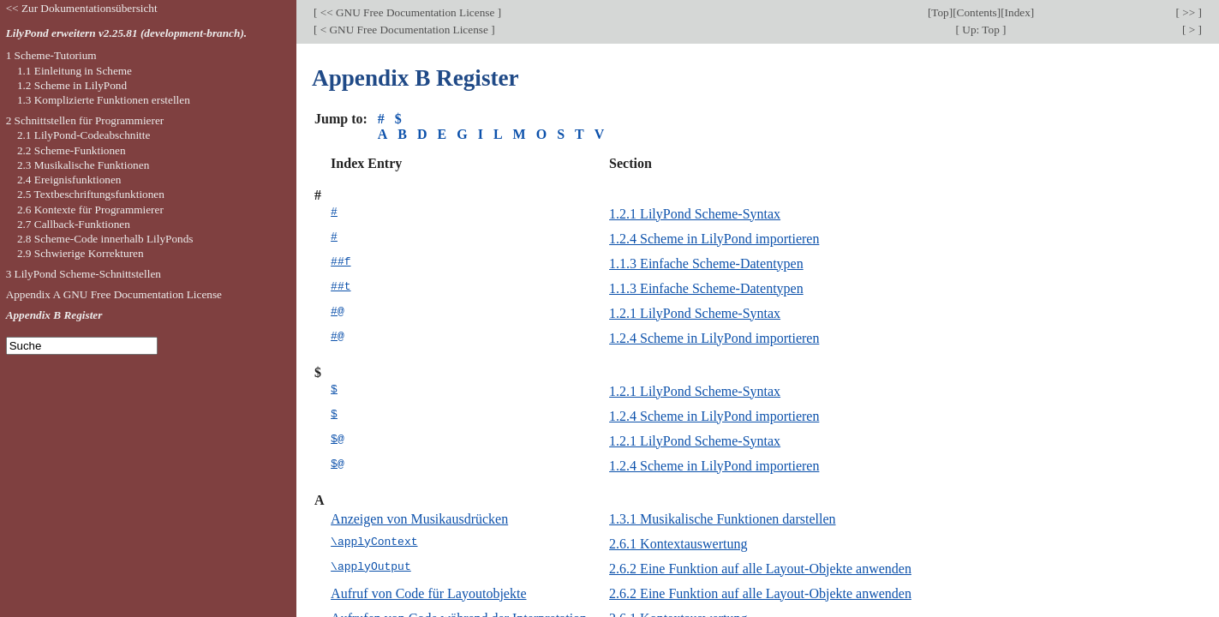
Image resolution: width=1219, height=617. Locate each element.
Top (939, 12)
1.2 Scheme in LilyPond (72, 85)
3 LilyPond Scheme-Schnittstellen (83, 273)
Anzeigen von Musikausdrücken (419, 519)
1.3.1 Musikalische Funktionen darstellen (722, 519)
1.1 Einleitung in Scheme (74, 70)
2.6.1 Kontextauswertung (678, 543)
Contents (977, 12)
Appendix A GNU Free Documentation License (114, 294)
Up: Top (980, 29)
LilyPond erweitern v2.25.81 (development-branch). (127, 33)
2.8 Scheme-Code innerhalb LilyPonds (105, 238)
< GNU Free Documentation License (404, 29)
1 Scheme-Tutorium (51, 55)
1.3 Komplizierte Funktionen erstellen (103, 99)
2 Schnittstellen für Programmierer (85, 120)
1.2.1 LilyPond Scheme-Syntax (694, 214)
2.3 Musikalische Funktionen (83, 165)
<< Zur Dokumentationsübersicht (82, 8)
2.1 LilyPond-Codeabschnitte (83, 135)
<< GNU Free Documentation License (407, 12)
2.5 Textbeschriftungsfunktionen (90, 194)
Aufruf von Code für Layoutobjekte (428, 593)
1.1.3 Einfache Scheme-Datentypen (706, 263)
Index (1018, 12)
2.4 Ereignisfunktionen (69, 179)
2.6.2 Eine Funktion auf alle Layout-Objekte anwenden (760, 568)
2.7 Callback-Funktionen (73, 224)
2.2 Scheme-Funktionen (71, 150)
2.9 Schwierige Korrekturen (80, 253)
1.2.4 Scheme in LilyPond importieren (714, 238)
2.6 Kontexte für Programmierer (90, 209)
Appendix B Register (54, 314)
